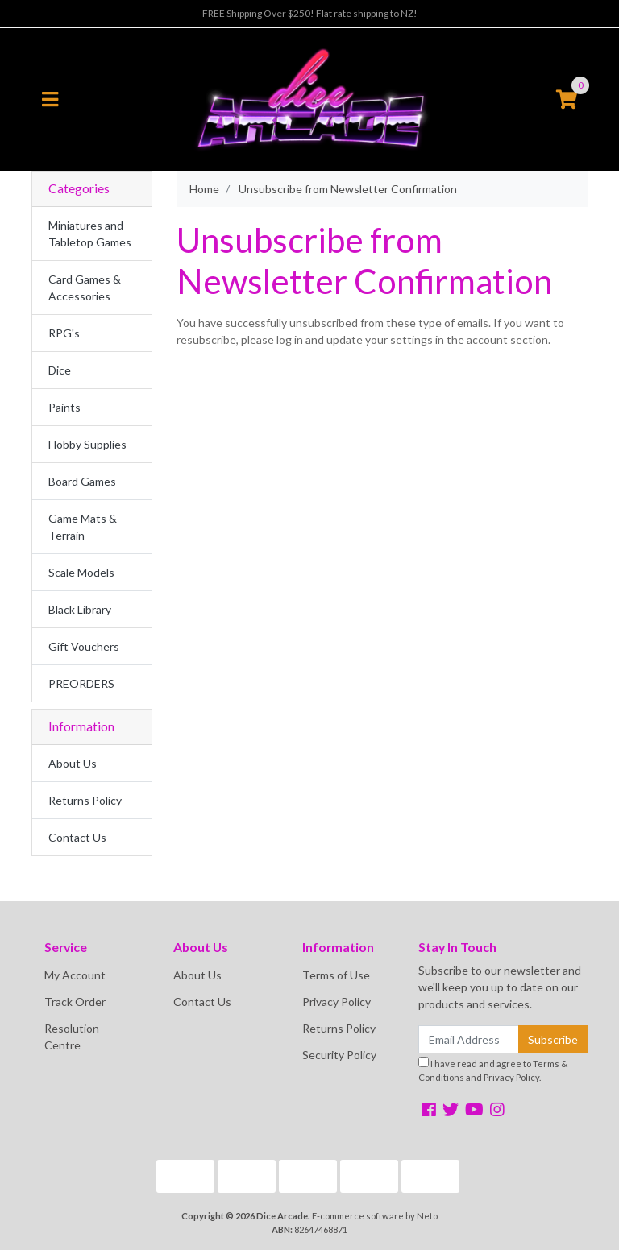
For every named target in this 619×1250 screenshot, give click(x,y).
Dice (59, 370)
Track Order (75, 1001)
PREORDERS (81, 683)
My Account (75, 975)
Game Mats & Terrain (82, 526)
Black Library (79, 609)
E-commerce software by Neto (375, 1216)
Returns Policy (85, 800)
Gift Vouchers (83, 646)
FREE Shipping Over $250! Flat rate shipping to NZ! (310, 13)
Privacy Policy (336, 1001)
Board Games (82, 481)
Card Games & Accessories (84, 287)
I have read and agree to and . (492, 1069)
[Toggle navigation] (50, 100)
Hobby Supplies (87, 444)
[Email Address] (468, 1039)
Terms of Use (336, 975)
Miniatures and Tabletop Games (89, 233)
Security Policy (339, 1055)
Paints (64, 407)
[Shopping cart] (567, 100)
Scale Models (81, 572)
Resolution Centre (71, 1036)
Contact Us (77, 837)
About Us (72, 763)
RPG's (64, 333)
